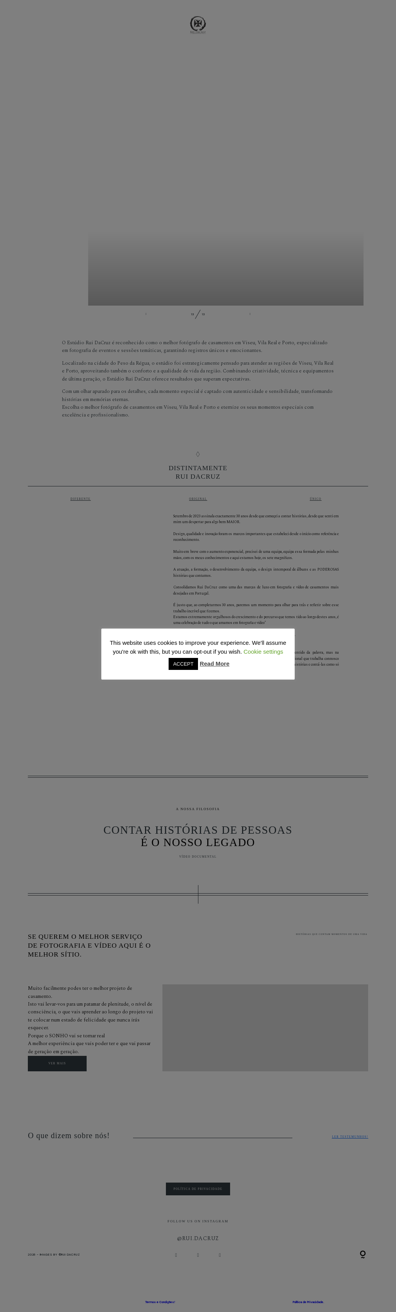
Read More (215, 663)
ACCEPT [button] (183, 664)
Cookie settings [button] (263, 651)
